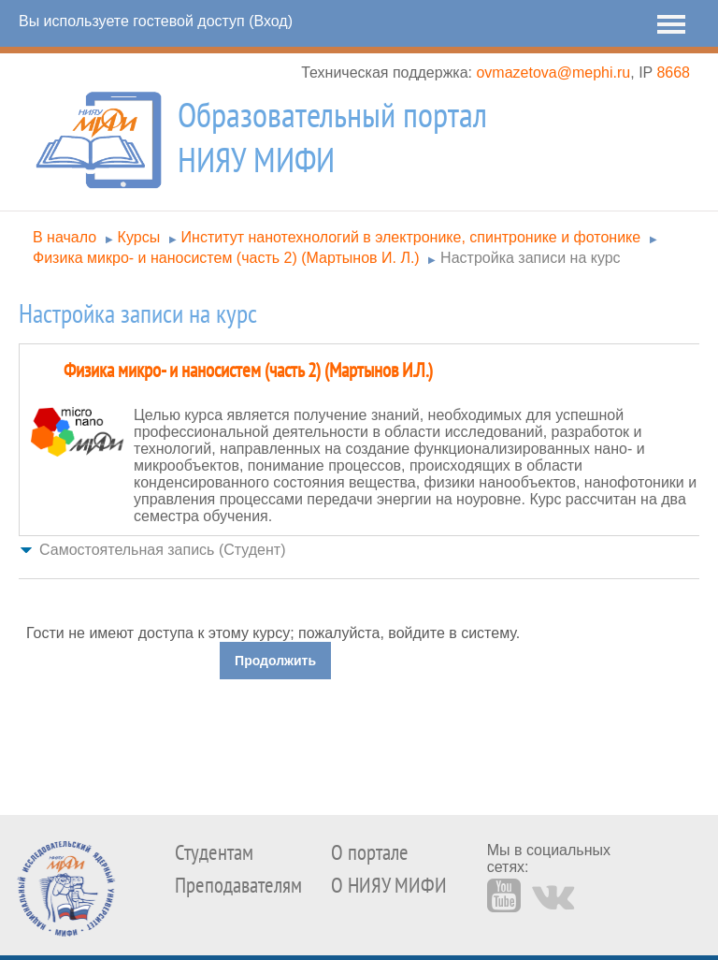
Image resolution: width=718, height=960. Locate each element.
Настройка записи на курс (530, 258)
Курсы (139, 237)
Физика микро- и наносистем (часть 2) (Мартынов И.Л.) (248, 371)
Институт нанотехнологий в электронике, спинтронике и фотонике (411, 237)
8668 (673, 72)
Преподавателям (238, 885)
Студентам (214, 852)
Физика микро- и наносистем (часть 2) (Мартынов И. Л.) (226, 258)
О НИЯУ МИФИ (389, 885)
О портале (370, 852)
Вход (270, 21)
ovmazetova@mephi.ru (553, 72)
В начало (64, 237)
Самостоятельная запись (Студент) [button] (162, 550)
